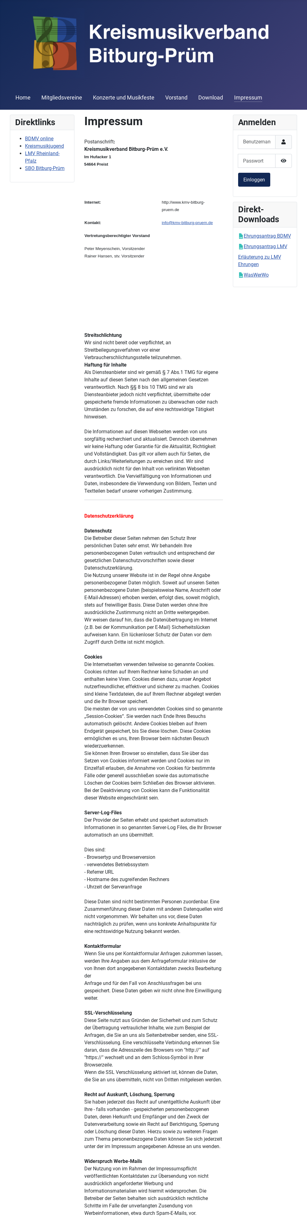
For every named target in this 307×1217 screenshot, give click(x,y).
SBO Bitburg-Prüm (45, 168)
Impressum (248, 98)
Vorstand (176, 98)
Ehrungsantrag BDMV (267, 236)
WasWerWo (256, 275)
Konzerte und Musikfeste (123, 98)
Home (23, 98)
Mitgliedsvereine (61, 98)
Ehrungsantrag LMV (265, 246)
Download (210, 98)
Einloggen (254, 180)
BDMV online (39, 139)
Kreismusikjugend (44, 146)
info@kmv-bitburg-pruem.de (187, 222)
